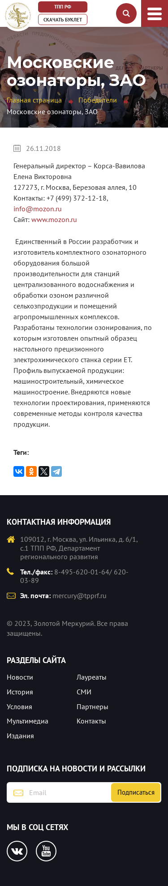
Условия (19, 706)
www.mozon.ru (54, 219)
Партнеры (92, 706)
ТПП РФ (62, 7)
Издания (20, 735)
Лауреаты (92, 676)
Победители (97, 99)
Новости (20, 676)
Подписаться (136, 792)
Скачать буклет (62, 20)
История (20, 691)
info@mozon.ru (37, 208)
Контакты (91, 720)
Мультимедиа (27, 720)
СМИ (84, 691)
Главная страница (34, 99)
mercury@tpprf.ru (79, 595)
